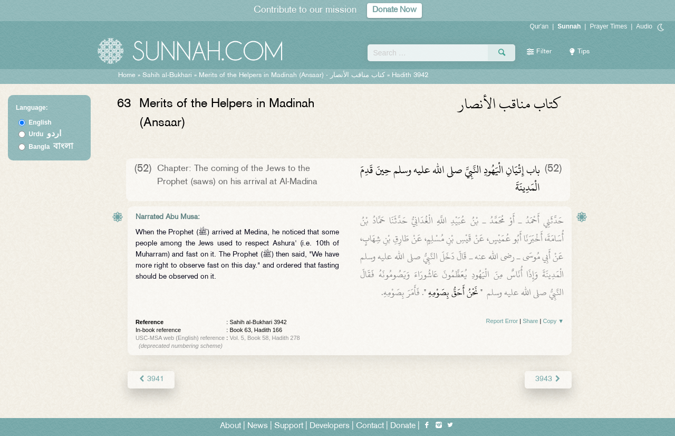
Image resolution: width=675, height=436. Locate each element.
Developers (330, 426)
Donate (403, 426)
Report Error (502, 321)
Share (530, 321)
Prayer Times (608, 26)
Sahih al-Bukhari (167, 75)
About (230, 426)
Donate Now (394, 10)
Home (127, 75)
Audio (644, 26)
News (257, 426)
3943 (548, 379)
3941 (151, 379)
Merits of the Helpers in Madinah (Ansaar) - (293, 75)
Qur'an (539, 26)
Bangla (50, 146)
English (39, 122)
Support (288, 426)
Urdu (44, 134)
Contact (370, 426)
